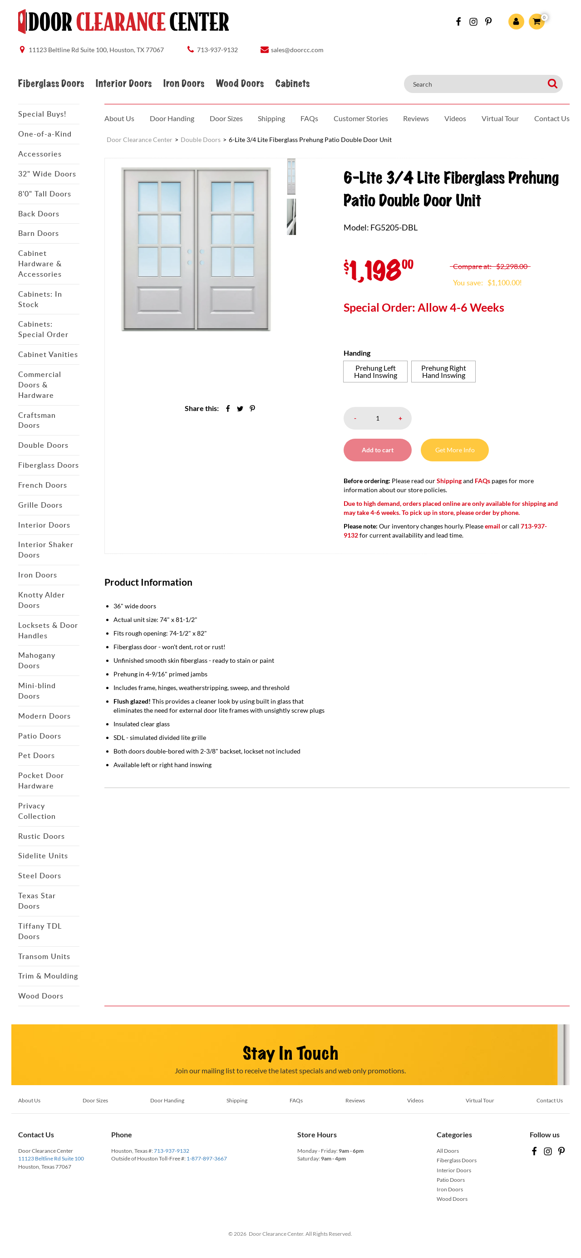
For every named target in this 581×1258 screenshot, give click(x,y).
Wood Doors (240, 83)
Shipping (271, 118)
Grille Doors (40, 505)
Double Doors (43, 445)
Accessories (40, 154)
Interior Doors (124, 83)
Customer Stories (361, 118)
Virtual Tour (500, 118)
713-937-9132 (171, 1150)
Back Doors (38, 214)
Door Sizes (226, 118)
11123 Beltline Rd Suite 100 (51, 1158)
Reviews (416, 118)
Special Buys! (42, 114)
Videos (455, 118)
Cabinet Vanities (48, 354)
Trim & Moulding (48, 976)
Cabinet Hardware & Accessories (40, 263)
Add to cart (378, 450)
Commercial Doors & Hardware (39, 384)
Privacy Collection (37, 811)
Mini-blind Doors (37, 690)
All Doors (448, 1150)
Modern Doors (44, 716)
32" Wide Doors (47, 174)
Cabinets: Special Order (43, 329)
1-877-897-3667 (207, 1158)
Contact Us (552, 118)
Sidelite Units (43, 856)
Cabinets (293, 83)
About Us (119, 118)
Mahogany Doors (36, 660)
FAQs (309, 118)
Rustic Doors (41, 836)
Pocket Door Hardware (41, 780)
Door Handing (172, 118)
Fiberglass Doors (51, 83)
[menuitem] (305, 176)
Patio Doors (39, 736)
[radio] (375, 371)
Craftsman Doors (37, 420)
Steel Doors (39, 876)
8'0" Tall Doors (44, 194)
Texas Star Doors (37, 901)
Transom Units (44, 956)
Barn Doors (38, 233)
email (492, 526)
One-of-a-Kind (45, 134)
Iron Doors (183, 83)
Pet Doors (36, 755)
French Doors (42, 485)
